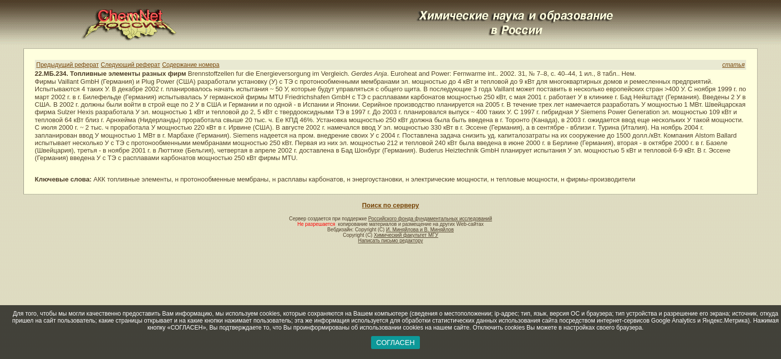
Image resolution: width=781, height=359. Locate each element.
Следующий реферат (130, 64)
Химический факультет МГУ (406, 235)
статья (733, 64)
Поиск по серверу (390, 205)
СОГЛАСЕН (395, 343)
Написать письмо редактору (390, 240)
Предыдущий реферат (67, 64)
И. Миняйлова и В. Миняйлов (420, 229)
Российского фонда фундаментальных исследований (430, 218)
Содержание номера (190, 64)
